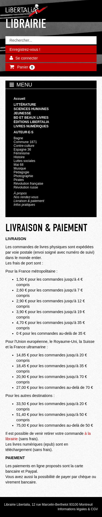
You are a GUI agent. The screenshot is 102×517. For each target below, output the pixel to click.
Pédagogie (21, 172)
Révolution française (28, 183)
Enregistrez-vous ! (25, 49)
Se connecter (26, 58)
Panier (25, 67)
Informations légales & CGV (78, 509)
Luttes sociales (24, 161)
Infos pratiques (24, 204)
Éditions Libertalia (31, 122)
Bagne (18, 138)
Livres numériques (31, 126)
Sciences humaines (31, 109)
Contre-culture (24, 145)
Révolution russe (26, 187)
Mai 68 (18, 164)
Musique (20, 168)
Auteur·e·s (23, 132)
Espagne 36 (22, 149)
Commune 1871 (25, 142)
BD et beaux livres (31, 117)
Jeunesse (22, 113)
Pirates (19, 179)
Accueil (19, 98)
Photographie (23, 176)
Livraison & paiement (29, 201)
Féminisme (22, 153)
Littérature (25, 104)
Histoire (19, 157)
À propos (20, 193)
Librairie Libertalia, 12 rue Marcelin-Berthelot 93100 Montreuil (48, 504)
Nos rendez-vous (26, 197)
